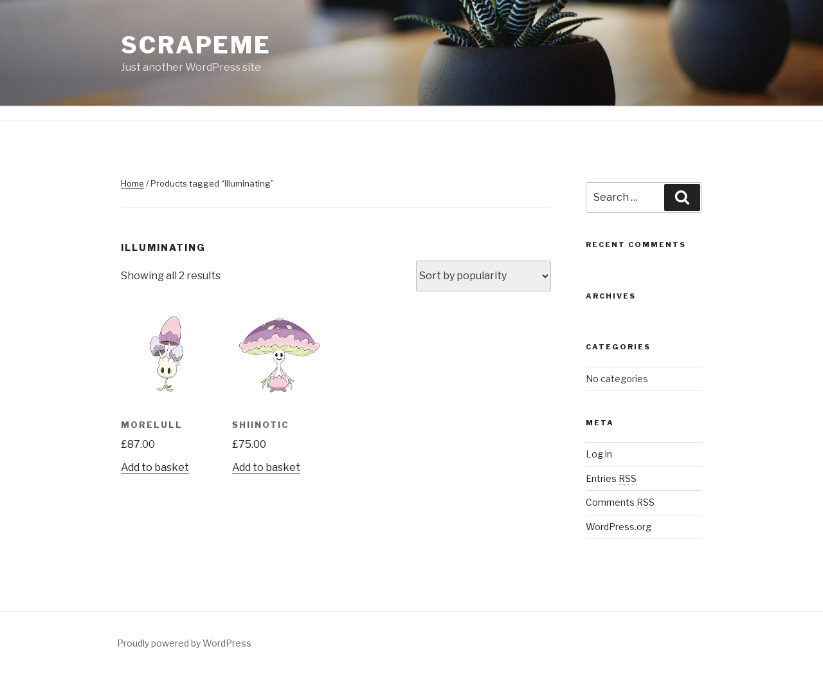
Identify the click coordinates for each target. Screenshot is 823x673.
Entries (611, 478)
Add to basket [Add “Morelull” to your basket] (155, 467)
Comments (620, 502)
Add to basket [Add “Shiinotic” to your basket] (266, 467)
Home (132, 183)
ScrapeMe (196, 45)
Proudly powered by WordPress (184, 643)
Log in (599, 453)
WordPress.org (618, 526)
